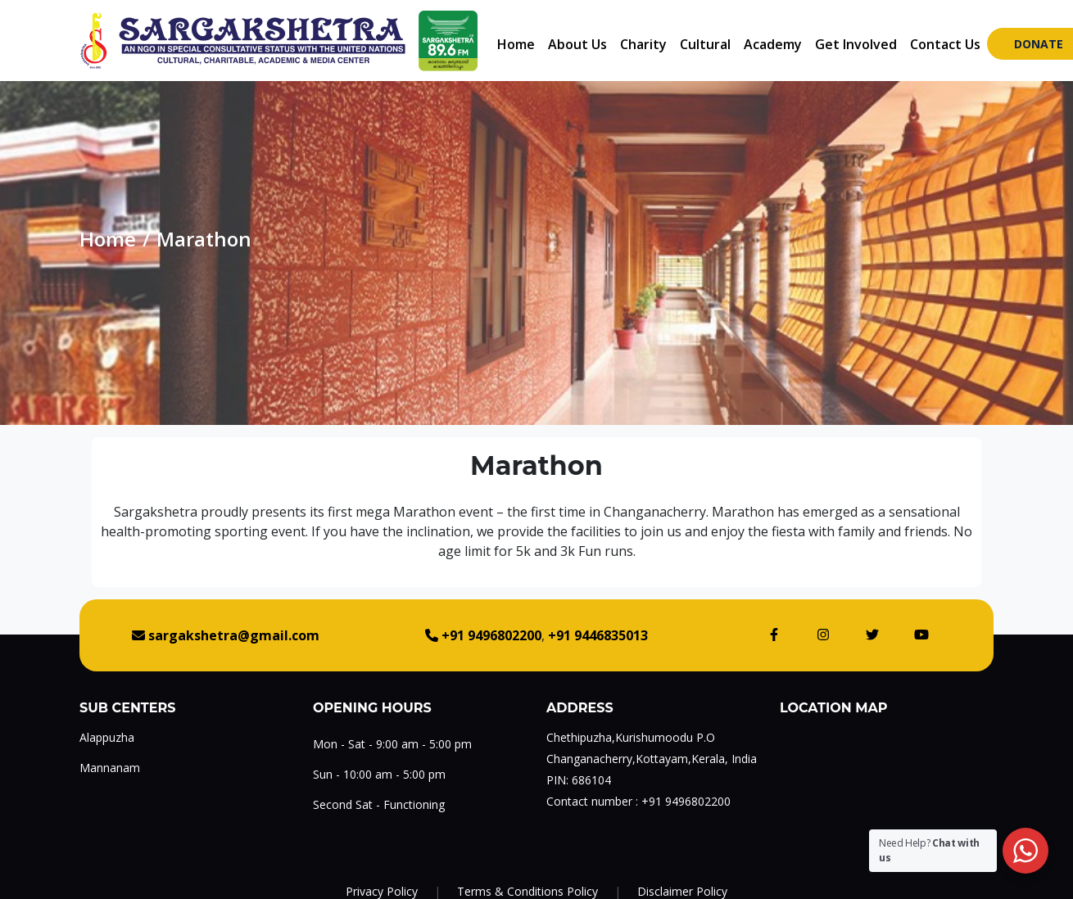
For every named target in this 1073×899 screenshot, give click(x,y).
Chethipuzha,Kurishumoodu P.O (630, 737)
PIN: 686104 (578, 780)
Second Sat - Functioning (379, 804)
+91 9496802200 (686, 801)
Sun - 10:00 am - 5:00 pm (379, 774)
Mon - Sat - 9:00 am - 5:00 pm (392, 744)
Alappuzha (106, 737)
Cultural (705, 44)
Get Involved (856, 44)
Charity (643, 44)
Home (516, 44)
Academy (773, 44)
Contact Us (945, 44)
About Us (577, 44)
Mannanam (109, 767)
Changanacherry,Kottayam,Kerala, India (651, 758)
